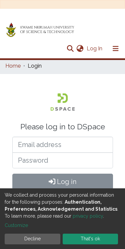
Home (13, 66)
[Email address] (62, 145)
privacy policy (88, 216)
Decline (32, 238)
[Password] (62, 160)
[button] (79, 49)
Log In (95, 48)
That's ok (90, 238)
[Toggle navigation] (115, 48)
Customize (16, 225)
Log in (62, 182)
